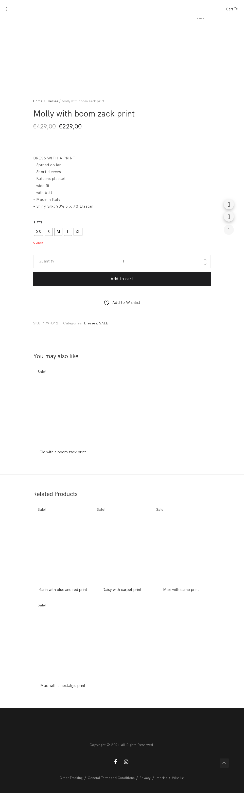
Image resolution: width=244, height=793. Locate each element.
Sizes (38, 223)
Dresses (52, 101)
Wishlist (178, 778)
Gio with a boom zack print (63, 452)
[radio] (38, 232)
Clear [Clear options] (38, 243)
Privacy (145, 778)
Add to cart (122, 279)
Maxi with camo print (181, 589)
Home (38, 101)
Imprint (161, 778)
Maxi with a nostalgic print (62, 685)
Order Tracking (71, 778)
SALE (103, 323)
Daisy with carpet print (122, 589)
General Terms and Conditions (111, 778)
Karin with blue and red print (63, 589)
